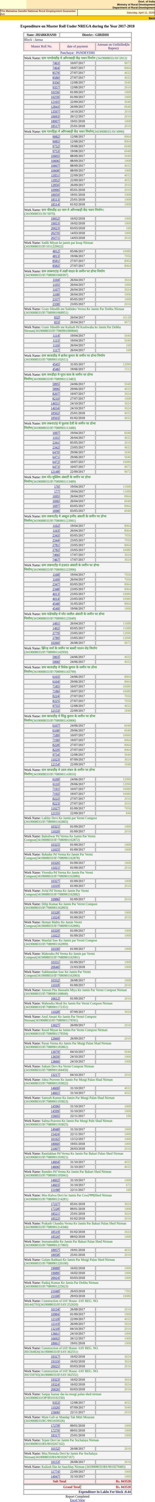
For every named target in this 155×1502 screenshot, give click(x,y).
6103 (55, 676)
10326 (55, 863)
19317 (55, 1356)
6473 (55, 467)
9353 (55, 1402)
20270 (55, 233)
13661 (55, 1333)
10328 (55, 912)
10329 (55, 930)
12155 (55, 813)
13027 (55, 1025)
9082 (55, 136)
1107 (56, 289)
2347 (55, 584)
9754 (55, 754)
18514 (55, 204)
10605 (55, 156)
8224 (55, 696)
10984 (55, 1314)
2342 (55, 447)
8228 (55, 745)
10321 (55, 826)
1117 (56, 350)
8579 (55, 72)
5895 (55, 384)
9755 (55, 706)
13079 (55, 1051)
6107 (55, 725)
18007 (55, 121)
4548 (55, 603)
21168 (55, 1296)
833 (56, 322)
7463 (55, 63)
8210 (55, 398)
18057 (55, 1250)
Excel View (77, 1500)
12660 (55, 1038)
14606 (55, 1167)
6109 (55, 779)
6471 (55, 457)
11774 (55, 1471)
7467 (55, 559)
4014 (55, 599)
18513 (55, 199)
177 (56, 491)
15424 (55, 1134)
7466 (55, 555)
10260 (55, 643)
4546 (55, 369)
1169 (56, 579)
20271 (55, 238)
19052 (55, 218)
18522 (55, 1218)
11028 (55, 1012)
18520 (55, 1236)
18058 (55, 1255)
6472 (55, 462)
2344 (55, 540)
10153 (55, 1462)
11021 (55, 867)
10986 (55, 899)
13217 (55, 1074)
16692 (55, 1338)
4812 (55, 251)
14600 (55, 1088)
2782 (55, 550)
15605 (55, 1116)
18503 (55, 418)
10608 (55, 170)
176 (56, 486)
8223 (55, 803)
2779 (55, 633)
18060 (55, 1144)
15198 (55, 1190)
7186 (55, 691)
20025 (55, 1366)
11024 (55, 917)
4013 (55, 594)
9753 (55, 151)
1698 (55, 511)
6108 (55, 730)
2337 (55, 299)
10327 (55, 881)
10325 (55, 844)
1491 (55, 623)
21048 (55, 1291)
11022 (55, 935)
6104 (55, 681)
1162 (56, 525)
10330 (55, 949)
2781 (55, 545)
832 (56, 317)
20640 (55, 967)
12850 (55, 185)
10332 (55, 980)
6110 (56, 784)
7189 (55, 735)
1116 (56, 345)
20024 (55, 1278)
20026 (55, 1389)
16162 (55, 1139)
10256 (55, 92)
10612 (55, 998)
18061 (55, 1343)
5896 (55, 389)
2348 (55, 589)
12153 (55, 710)
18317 (55, 1435)
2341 (55, 442)
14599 (55, 1111)
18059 (55, 194)
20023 (55, 228)
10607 (55, 165)
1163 (56, 530)
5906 (55, 661)
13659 (55, 1056)
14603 (55, 1185)
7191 (55, 789)
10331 (55, 962)
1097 (55, 433)
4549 (55, 608)
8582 (55, 265)
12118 (55, 1319)
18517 (55, 126)
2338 (55, 304)
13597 (55, 111)
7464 (55, 68)
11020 (55, 831)
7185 (55, 686)
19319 (55, 1361)
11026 (55, 1407)
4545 (55, 364)
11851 (55, 175)
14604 (55, 1162)
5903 (55, 657)
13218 (55, 1328)
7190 (55, 740)
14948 (55, 1129)
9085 (55, 141)
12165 (55, 102)
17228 (55, 1209)
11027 (55, 808)
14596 (55, 1106)
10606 (55, 160)
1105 (56, 284)
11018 (55, 985)
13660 (55, 1061)
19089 (55, 1273)
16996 (55, 190)
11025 (55, 849)
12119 (55, 1324)
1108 (56, 294)
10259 (55, 97)
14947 (55, 1476)
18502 (55, 413)
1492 (55, 628)
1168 (56, 574)
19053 (55, 223)
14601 (55, 1093)
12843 (55, 106)
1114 (56, 335)
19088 (55, 1268)
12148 (55, 471)
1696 (55, 501)
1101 (56, 437)
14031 (55, 403)
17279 (55, 1430)
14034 (55, 408)
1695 (55, 496)
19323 (55, 1379)
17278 (55, 1425)
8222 (55, 798)
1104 (56, 280)
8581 (55, 261)
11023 (55, 759)
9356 (55, 82)
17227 (55, 1204)
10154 (55, 1309)
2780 (55, 638)
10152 (55, 1448)
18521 (55, 1213)
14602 (55, 1180)
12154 (55, 764)
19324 (55, 1384)
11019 (55, 886)
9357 (55, 87)
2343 (55, 535)
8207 (55, 393)
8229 (55, 750)
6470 (55, 452)
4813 (55, 256)
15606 (55, 1412)
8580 (55, 77)
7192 (55, 794)
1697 (55, 506)
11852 (55, 180)
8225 (55, 701)
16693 (55, 116)
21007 (55, 1148)
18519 (55, 1232)
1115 (56, 340)
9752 (55, 146)
